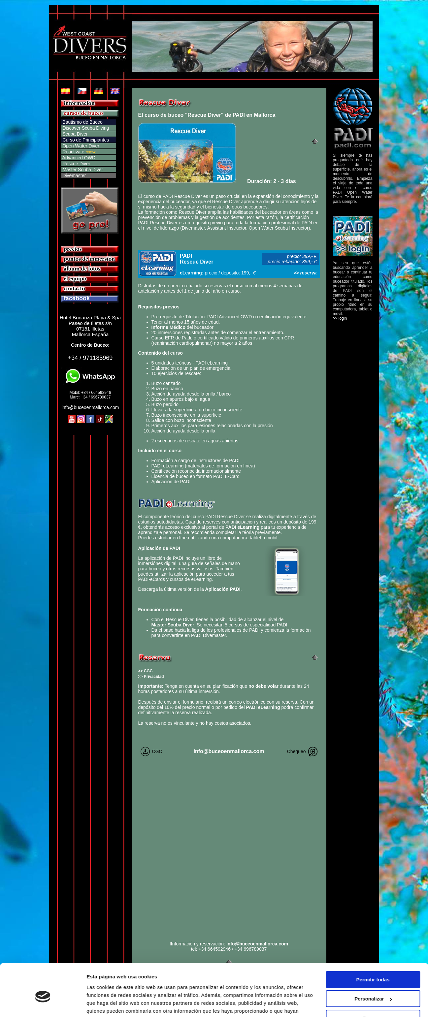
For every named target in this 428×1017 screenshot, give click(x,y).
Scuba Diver (74, 134)
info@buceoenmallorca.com (90, 407)
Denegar (373, 985)
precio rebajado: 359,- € (292, 261)
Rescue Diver (75, 163)
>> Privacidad (151, 676)
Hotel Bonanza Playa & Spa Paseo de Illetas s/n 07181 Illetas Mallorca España (90, 326)
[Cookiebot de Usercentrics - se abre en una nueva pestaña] (43, 1004)
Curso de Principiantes (85, 140)
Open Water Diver (80, 145)
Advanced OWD (78, 157)
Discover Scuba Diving (85, 128)
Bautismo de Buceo (82, 122)
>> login (340, 318)
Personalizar (373, 966)
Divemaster (73, 175)
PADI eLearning (242, 527)
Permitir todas (373, 946)
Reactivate (72, 151)
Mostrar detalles (105, 1004)
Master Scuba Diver (82, 169)
